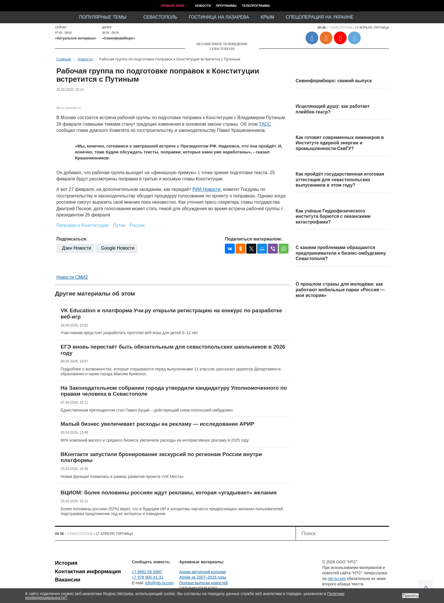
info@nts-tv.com (159, 583)
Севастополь (160, 17)
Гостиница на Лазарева (219, 17)
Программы (226, 5)
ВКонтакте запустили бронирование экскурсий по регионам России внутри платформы (161, 457)
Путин (119, 225)
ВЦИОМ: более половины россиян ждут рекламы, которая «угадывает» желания (169, 493)
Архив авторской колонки (202, 572)
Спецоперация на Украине (320, 17)
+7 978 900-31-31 (147, 577)
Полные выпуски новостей (203, 583)
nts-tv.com (337, 578)
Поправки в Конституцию (82, 225)
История (66, 563)
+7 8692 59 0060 (147, 572)
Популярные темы (102, 17)
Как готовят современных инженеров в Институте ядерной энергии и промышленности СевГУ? (340, 143)
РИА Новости (207, 189)
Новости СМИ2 (72, 277)
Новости (203, 5)
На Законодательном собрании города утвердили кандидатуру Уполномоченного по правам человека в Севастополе (174, 391)
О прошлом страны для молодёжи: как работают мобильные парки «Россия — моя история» (340, 290)
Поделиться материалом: (253, 239)
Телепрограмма (256, 5)
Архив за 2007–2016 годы (202, 577)
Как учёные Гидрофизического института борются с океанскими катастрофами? (333, 216)
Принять (410, 595)
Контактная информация (88, 571)
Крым (267, 17)
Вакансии (67, 580)
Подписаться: (71, 239)
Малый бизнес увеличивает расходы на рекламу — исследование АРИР (157, 424)
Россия (137, 225)
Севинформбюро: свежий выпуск (334, 80)
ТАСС (265, 124)
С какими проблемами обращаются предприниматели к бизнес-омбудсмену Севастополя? (341, 253)
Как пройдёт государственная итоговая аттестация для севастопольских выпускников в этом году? (340, 179)
